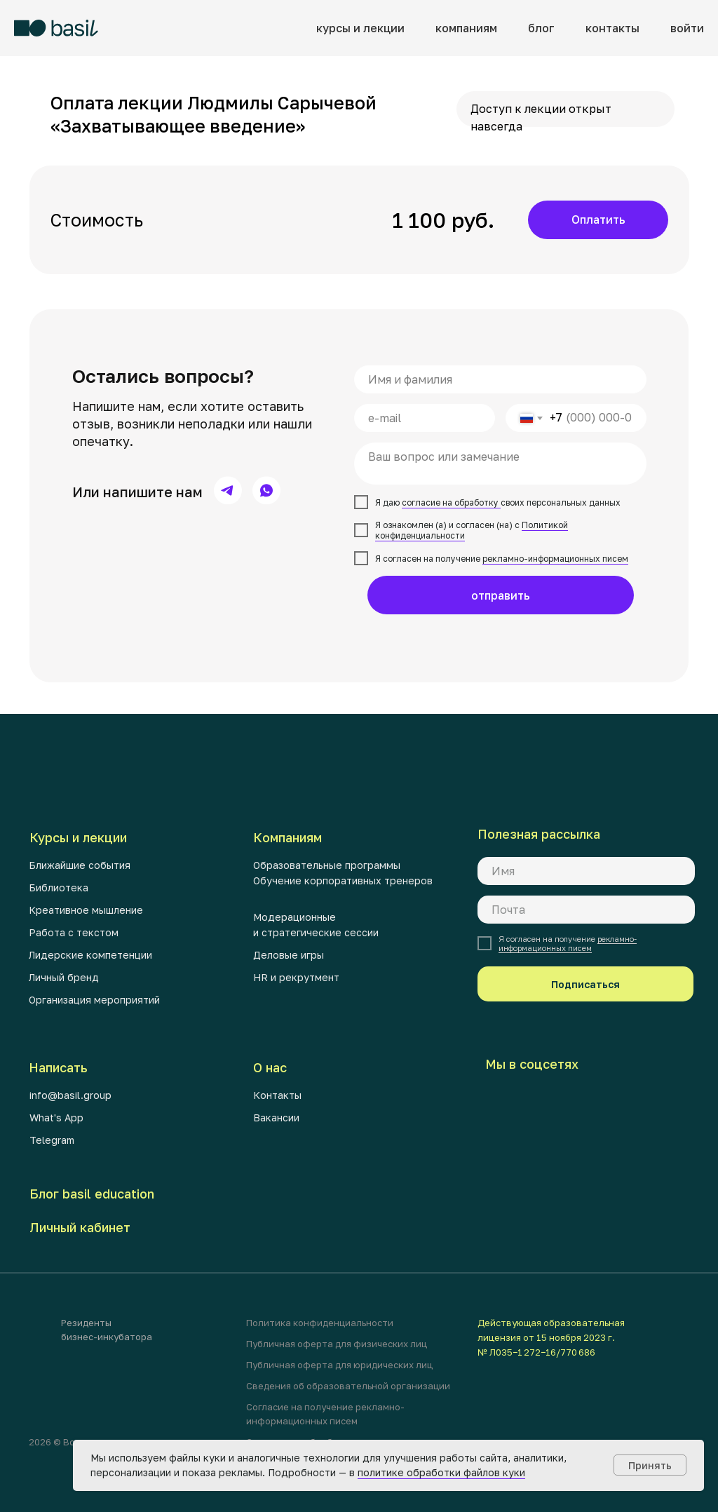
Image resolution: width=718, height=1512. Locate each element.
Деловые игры (288, 955)
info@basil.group (70, 1095)
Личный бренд (64, 977)
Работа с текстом (73, 932)
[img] (228, 490)
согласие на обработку (451, 502)
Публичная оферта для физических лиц (336, 1343)
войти (687, 28)
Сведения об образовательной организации (348, 1385)
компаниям (466, 28)
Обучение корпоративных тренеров (343, 880)
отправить (500, 595)
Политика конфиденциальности (319, 1322)
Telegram (51, 1140)
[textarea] (500, 464)
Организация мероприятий (94, 1000)
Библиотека (58, 887)
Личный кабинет (79, 1227)
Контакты (277, 1095)
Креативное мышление (86, 910)
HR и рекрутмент (296, 977)
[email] (424, 418)
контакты (612, 28)
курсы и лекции (360, 28)
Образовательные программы (326, 865)
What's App (56, 1117)
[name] (500, 379)
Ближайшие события (79, 865)
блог (541, 28)
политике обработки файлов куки (441, 1472)
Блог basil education (91, 1193)
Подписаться (585, 984)
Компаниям (287, 837)
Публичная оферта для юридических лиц (339, 1364)
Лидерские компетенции (90, 955)
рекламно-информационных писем (555, 558)
